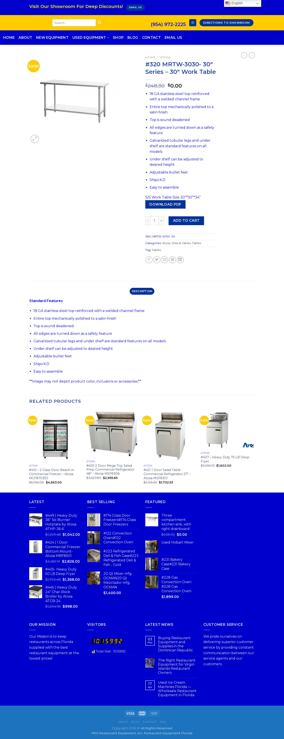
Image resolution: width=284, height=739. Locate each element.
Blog (132, 38)
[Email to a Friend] (164, 259)
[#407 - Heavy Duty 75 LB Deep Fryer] (227, 429)
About (25, 38)
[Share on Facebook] (149, 259)
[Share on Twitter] (156, 259)
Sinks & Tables (181, 243)
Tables (196, 243)
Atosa (165, 57)
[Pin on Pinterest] (172, 259)
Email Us (173, 38)
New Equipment (52, 38)
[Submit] (99, 22)
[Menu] (192, 22)
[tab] (142, 291)
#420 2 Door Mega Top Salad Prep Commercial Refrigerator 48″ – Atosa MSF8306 (110, 470)
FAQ (163, 722)
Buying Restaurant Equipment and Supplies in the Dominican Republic (175, 644)
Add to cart (186, 220)
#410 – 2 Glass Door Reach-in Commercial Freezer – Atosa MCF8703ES (51, 474)
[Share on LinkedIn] (180, 259)
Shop (118, 38)
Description (142, 291)
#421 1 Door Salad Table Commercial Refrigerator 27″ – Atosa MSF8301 (167, 474)
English (234, 3)
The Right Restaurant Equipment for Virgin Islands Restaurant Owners (176, 666)
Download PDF (165, 204)
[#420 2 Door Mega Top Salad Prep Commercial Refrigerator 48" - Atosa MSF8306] (113, 433)
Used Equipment (90, 38)
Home (9, 38)
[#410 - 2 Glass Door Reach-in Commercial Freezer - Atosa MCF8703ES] (55, 435)
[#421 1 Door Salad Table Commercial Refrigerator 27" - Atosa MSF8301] (170, 435)
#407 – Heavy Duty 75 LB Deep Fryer (225, 459)
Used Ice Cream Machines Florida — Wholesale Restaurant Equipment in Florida (177, 688)
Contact (151, 38)
